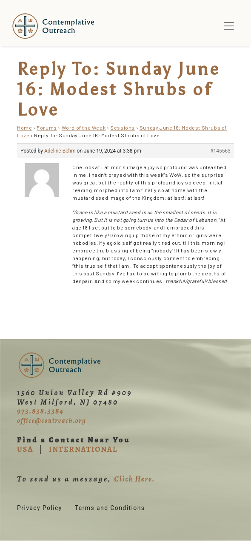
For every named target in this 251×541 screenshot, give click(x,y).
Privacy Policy (39, 507)
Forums (47, 127)
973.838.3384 (40, 411)
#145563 (220, 151)
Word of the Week (84, 127)
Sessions (122, 127)
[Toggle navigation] (228, 26)
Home (24, 127)
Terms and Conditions (110, 507)
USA (25, 449)
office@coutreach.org (51, 420)
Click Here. (134, 479)
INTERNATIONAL (83, 449)
